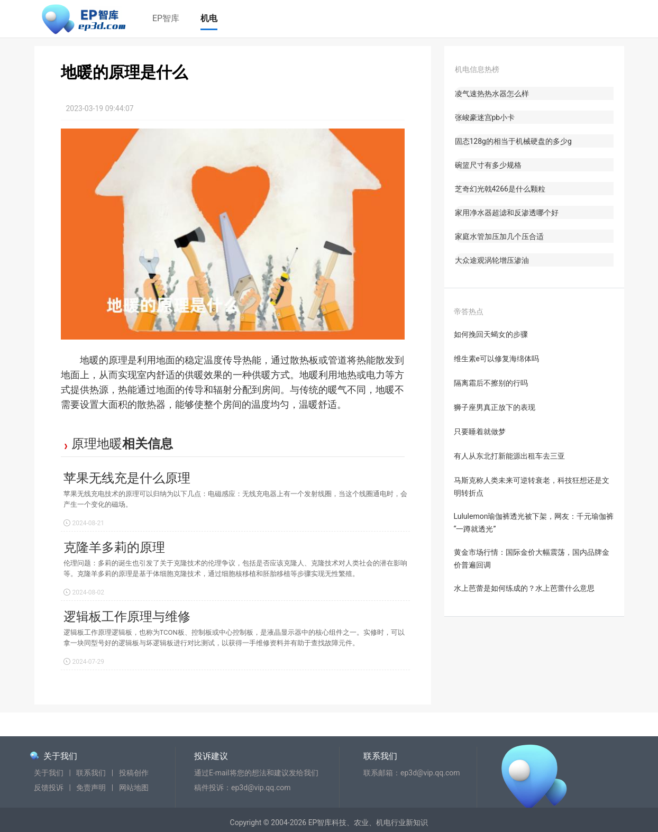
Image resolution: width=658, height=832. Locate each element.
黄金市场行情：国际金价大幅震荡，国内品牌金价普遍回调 (531, 558)
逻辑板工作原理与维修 (126, 616)
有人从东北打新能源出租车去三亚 (509, 456)
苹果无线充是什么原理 (126, 478)
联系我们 (91, 773)
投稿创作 (134, 773)
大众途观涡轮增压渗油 (492, 260)
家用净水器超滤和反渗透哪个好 (507, 212)
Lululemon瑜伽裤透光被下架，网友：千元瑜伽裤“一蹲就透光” (534, 522)
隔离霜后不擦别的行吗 (491, 383)
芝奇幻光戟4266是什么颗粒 (500, 189)
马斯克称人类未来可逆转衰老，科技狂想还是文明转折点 (531, 486)
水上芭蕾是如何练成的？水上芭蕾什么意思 (524, 588)
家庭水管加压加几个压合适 (499, 236)
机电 (208, 18)
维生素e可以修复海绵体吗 (496, 358)
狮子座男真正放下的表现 (494, 407)
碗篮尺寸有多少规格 (488, 165)
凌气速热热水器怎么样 (492, 93)
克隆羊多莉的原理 (114, 547)
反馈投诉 (48, 787)
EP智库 (165, 18)
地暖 (109, 443)
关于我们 (60, 756)
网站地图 (134, 787)
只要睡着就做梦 (480, 431)
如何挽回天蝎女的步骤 (491, 334)
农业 (361, 822)
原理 (84, 443)
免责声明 (91, 787)
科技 (339, 822)
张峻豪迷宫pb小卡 (485, 117)
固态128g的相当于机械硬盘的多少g (513, 141)
